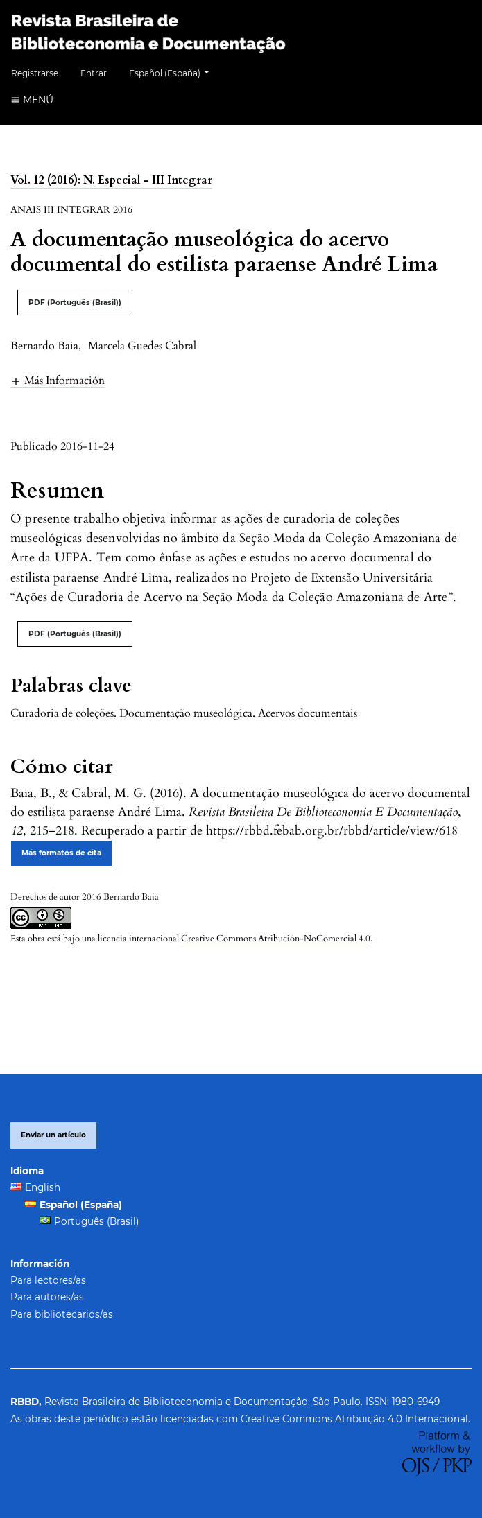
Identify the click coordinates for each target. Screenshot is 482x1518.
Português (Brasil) (96, 1221)
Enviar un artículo (53, 1135)
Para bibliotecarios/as (61, 1314)
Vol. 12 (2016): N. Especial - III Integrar (111, 180)
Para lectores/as (48, 1280)
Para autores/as (47, 1296)
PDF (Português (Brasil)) (74, 302)
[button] (57, 380)
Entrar (93, 73)
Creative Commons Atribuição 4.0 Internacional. (355, 1418)
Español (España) (174, 71)
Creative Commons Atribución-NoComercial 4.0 (275, 938)
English (42, 1187)
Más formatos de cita (61, 852)
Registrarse (34, 73)
